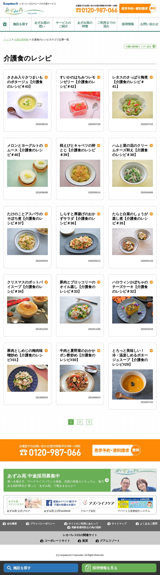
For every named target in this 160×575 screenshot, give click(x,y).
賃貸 (85, 540)
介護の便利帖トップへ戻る (138, 46)
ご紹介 (63, 24)
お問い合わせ (149, 24)
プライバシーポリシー (42, 523)
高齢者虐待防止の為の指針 (86, 527)
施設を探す (20, 24)
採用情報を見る (101, 568)
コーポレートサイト (57, 540)
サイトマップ (119, 523)
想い (42, 24)
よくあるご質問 (148, 523)
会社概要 (12, 523)
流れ (106, 24)
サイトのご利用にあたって (83, 523)
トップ (7, 39)
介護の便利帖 (21, 39)
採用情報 (128, 24)
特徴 (85, 24)
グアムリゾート (110, 540)
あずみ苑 (24, 11)
